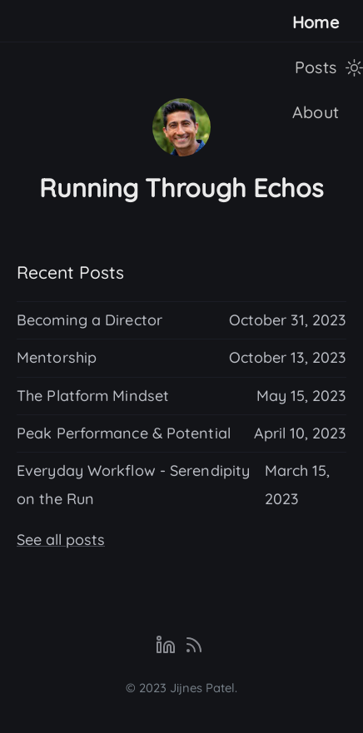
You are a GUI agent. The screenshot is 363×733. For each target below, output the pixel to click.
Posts (315, 67)
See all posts (61, 539)
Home (315, 22)
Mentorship (57, 357)
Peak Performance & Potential (124, 433)
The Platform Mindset (93, 395)
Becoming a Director (89, 319)
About (315, 112)
